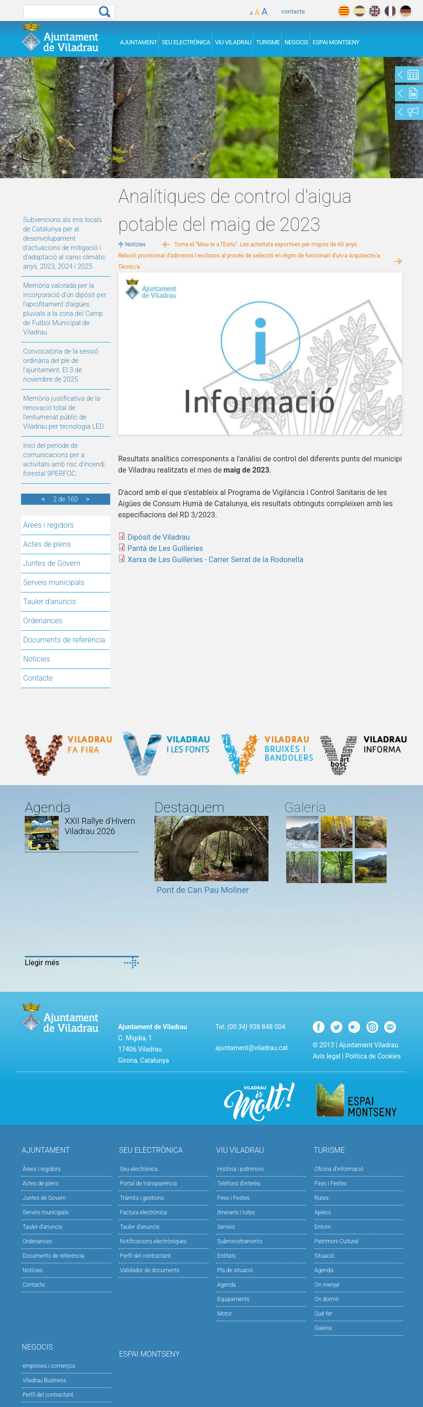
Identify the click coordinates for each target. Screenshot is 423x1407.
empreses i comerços (48, 1366)
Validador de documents (150, 1270)
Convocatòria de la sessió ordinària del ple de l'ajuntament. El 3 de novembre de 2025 (61, 365)
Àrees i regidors (48, 525)
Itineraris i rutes (236, 1212)
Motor (224, 1313)
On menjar (327, 1285)
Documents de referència (64, 639)
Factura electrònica (143, 1212)
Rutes (322, 1198)
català (343, 11)
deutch (405, 11)
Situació (324, 1256)
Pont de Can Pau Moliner (203, 890)
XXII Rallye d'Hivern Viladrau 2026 (99, 826)
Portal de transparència (148, 1183)
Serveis (226, 1227)
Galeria (323, 1328)
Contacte (38, 678)
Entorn (323, 1227)
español (359, 11)
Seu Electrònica (186, 42)
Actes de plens (47, 544)
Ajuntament (138, 42)
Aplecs (323, 1212)
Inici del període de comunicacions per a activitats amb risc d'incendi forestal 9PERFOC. (64, 460)
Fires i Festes (233, 1198)
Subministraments (239, 1241)
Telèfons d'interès (238, 1183)
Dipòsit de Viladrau (158, 537)
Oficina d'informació (339, 1169)
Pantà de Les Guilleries (165, 548)
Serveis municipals (54, 582)
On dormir (327, 1299)
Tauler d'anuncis (49, 601)
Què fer (323, 1313)
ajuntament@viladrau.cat (251, 1048)
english (374, 11)
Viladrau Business (44, 1380)
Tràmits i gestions (142, 1198)
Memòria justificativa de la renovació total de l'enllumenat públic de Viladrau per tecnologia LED (63, 413)
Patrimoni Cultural (337, 1241)
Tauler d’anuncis (140, 1227)
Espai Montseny (336, 42)
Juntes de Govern (52, 563)
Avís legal (326, 1056)
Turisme (268, 42)
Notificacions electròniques (153, 1241)
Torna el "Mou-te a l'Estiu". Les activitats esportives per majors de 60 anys (265, 244)
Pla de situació (235, 1270)
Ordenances (43, 620)
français (390, 11)
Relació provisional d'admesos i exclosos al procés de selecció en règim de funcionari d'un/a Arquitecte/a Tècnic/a (249, 261)
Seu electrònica (139, 1169)
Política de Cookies (373, 1056)
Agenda (226, 1285)
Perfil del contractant (145, 1256)
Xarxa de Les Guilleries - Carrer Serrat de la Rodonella (215, 559)
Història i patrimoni (240, 1169)
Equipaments (233, 1299)
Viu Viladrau (233, 42)
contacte (293, 11)
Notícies (36, 659)
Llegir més (42, 962)
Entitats (226, 1256)
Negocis (296, 42)
